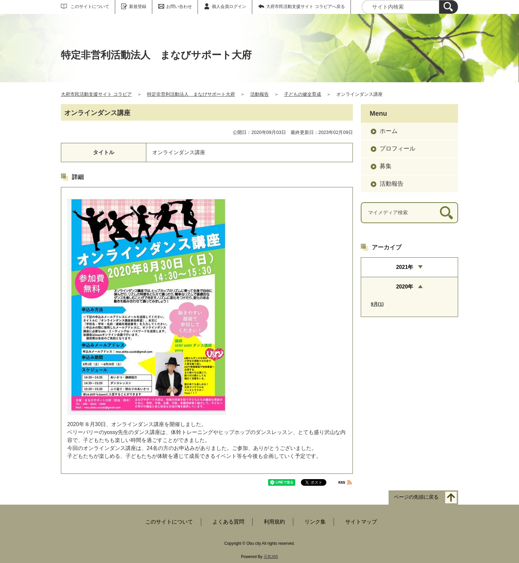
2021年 (404, 267)
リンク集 (315, 522)
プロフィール (397, 148)
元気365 (270, 556)
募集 (386, 166)
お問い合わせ (179, 6)
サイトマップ (361, 522)
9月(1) (377, 304)
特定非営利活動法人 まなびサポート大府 (191, 94)
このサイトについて (90, 6)
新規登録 (137, 6)
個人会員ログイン (229, 6)
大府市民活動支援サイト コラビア (96, 94)
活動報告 (259, 94)
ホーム (389, 131)
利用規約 (274, 522)
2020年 (404, 286)
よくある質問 (228, 522)
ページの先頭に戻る (416, 497)
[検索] (448, 7)
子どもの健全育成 (302, 94)
